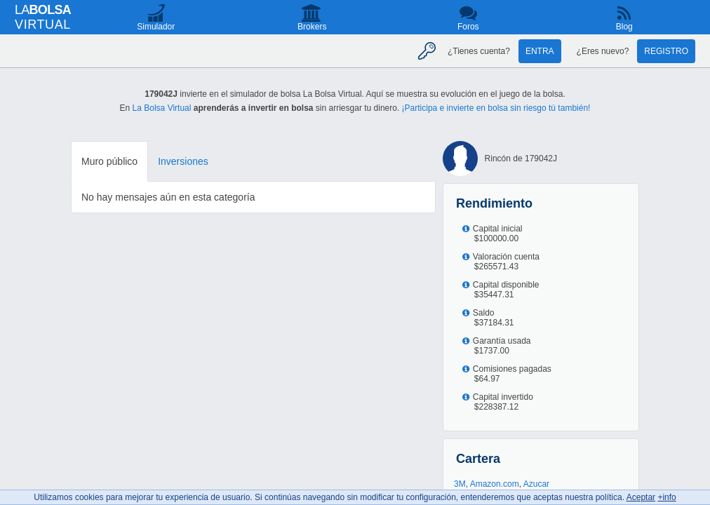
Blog (624, 27)
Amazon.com (494, 484)
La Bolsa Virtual (162, 108)
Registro (666, 51)
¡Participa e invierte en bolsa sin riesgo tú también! (496, 108)
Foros (468, 27)
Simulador (156, 27)
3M (460, 484)
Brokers (311, 27)
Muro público (109, 161)
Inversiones (183, 161)
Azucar (536, 484)
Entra (539, 51)
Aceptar (641, 497)
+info (666, 497)
